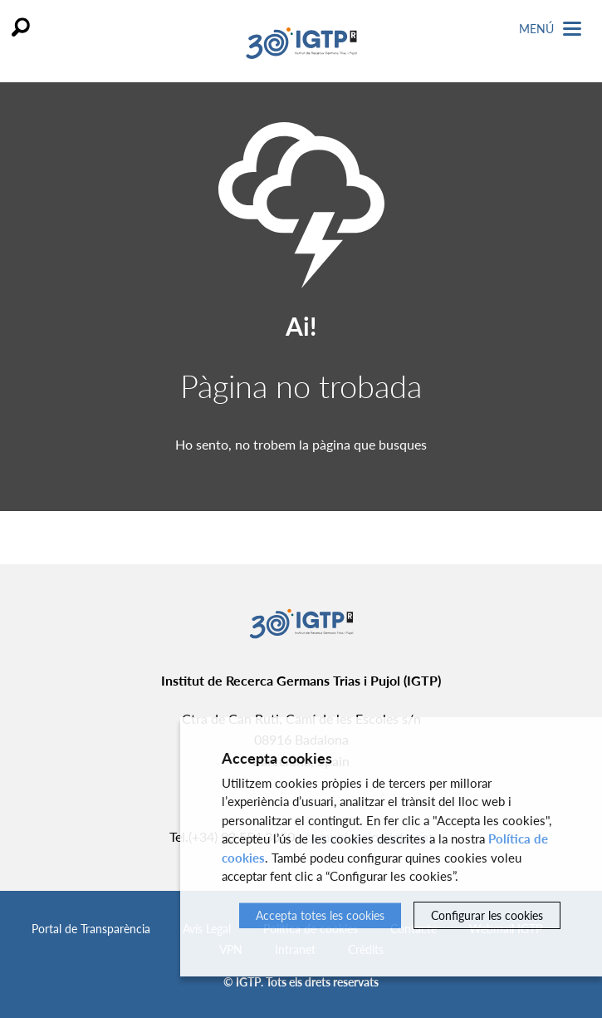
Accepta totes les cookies (320, 915)
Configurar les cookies (487, 915)
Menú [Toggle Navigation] (550, 29)
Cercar (21, 27)
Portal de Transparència (91, 929)
